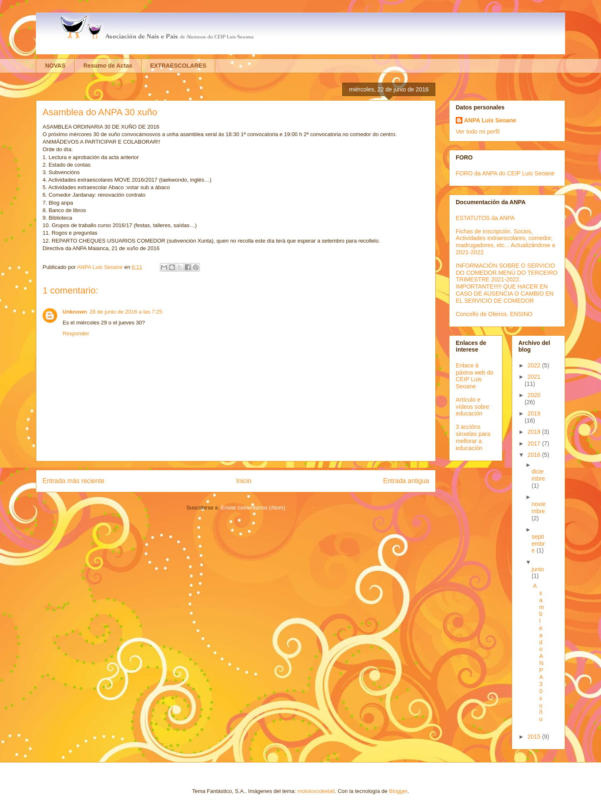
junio (538, 569)
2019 (534, 413)
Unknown (75, 312)
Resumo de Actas (107, 65)
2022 (535, 365)
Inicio (243, 480)
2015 (535, 736)
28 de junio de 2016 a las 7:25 (126, 312)
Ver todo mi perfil (478, 131)
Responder (76, 333)
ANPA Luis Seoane (490, 120)
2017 (535, 443)
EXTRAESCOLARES (178, 65)
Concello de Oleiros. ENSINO (494, 314)
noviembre (538, 507)
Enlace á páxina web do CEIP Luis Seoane (474, 376)
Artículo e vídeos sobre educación (472, 406)
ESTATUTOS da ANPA (485, 218)
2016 (535, 454)
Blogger (398, 791)
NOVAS (55, 65)
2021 (534, 376)
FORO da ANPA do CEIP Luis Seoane (505, 173)
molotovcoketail (316, 791)
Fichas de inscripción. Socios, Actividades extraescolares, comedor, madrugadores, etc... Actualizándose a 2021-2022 (505, 242)
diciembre (538, 475)
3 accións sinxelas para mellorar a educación (473, 437)
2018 (535, 431)
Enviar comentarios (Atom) (253, 507)
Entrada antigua (406, 480)
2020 (534, 395)
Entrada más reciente (73, 480)
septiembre (538, 543)
